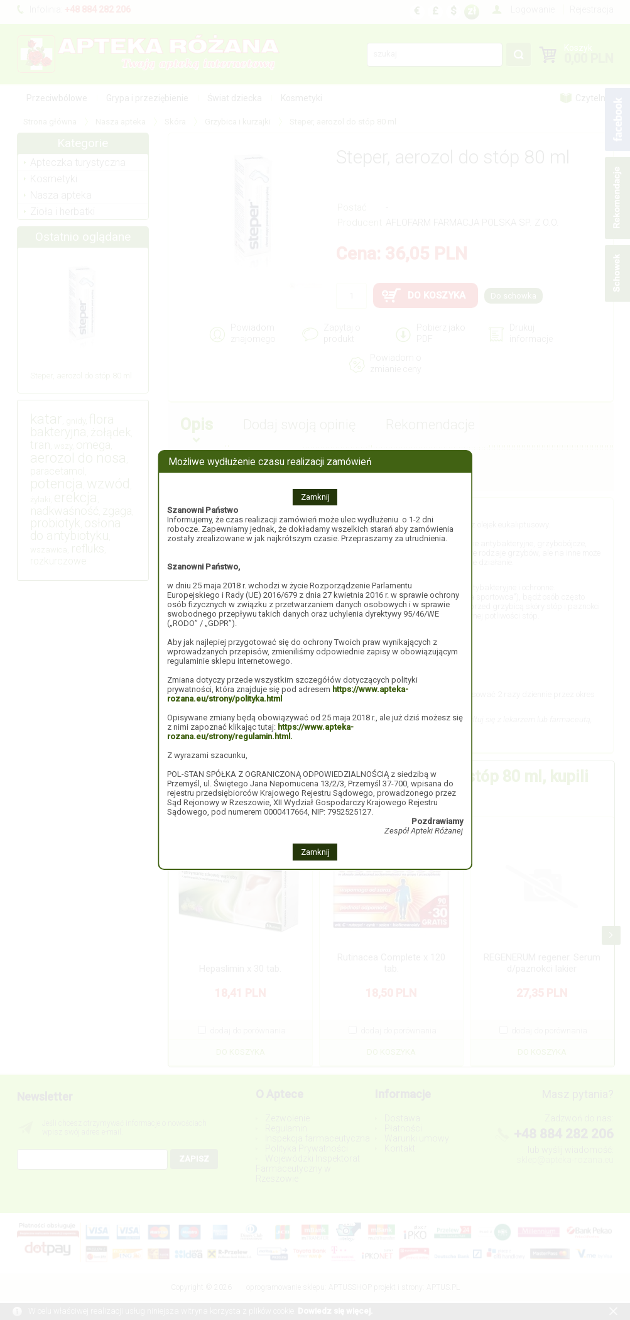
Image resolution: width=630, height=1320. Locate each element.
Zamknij (315, 497)
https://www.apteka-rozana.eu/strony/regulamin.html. (260, 731)
